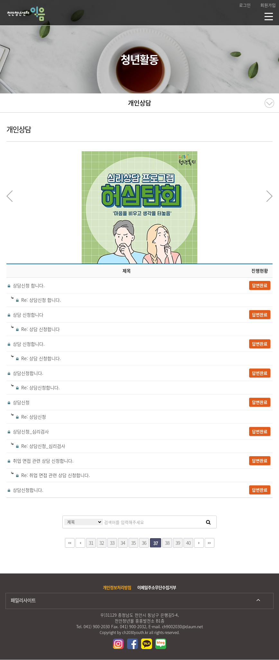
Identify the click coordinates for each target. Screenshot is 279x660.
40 (188, 542)
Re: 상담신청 (28, 416)
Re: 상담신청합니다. (35, 387)
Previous (9, 196)
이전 (80, 543)
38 (167, 542)
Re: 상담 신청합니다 (35, 329)
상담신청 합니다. (25, 285)
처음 (70, 543)
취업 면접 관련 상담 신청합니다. (40, 460)
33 (112, 542)
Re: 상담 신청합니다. (36, 358)
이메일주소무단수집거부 (156, 587)
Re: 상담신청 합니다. (36, 300)
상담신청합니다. (24, 373)
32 (101, 542)
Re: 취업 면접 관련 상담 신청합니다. (50, 475)
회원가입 (268, 5)
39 (178, 542)
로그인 (245, 5)
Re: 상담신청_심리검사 (38, 446)
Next (269, 196)
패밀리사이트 (23, 600)
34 (123, 542)
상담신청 (18, 402)
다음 (199, 543)
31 (91, 542)
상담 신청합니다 (24, 314)
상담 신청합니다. (25, 344)
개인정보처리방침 (117, 587)
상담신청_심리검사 (27, 431)
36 (144, 542)
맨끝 (209, 543)
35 (133, 542)
